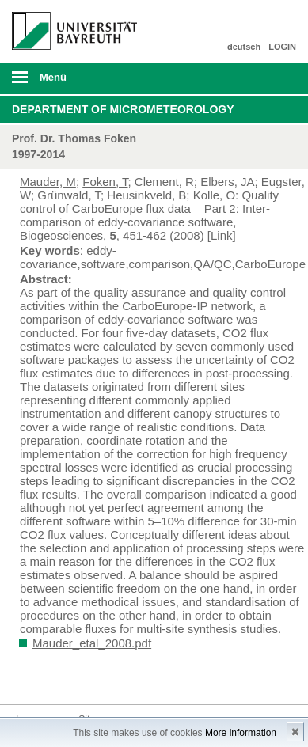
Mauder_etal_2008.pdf (91, 643)
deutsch (243, 46)
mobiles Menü (68, 82)
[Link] (221, 235)
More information (240, 732)
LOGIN (282, 46)
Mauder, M (48, 181)
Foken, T (104, 181)
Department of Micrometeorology (123, 109)
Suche (268, 78)
